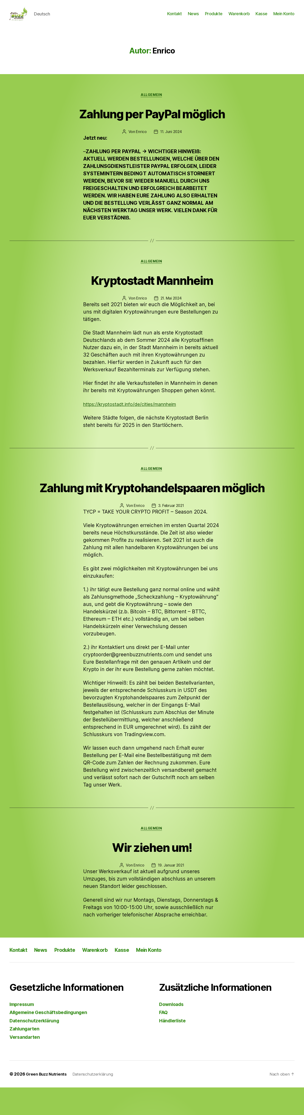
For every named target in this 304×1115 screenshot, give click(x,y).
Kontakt (174, 17)
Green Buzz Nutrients (48, 1101)
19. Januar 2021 (171, 893)
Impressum (23, 1032)
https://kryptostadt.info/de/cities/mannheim (134, 413)
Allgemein (152, 102)
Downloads (172, 1032)
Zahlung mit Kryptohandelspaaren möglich (152, 505)
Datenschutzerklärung (36, 1048)
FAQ (164, 1040)
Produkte (214, 17)
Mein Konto (283, 17)
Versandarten (26, 1064)
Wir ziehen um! (152, 874)
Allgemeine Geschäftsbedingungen (52, 1040)
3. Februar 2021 (171, 532)
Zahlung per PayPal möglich (152, 120)
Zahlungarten (26, 1056)
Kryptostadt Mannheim (152, 288)
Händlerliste (173, 1048)
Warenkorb (239, 17)
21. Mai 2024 (171, 307)
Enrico (140, 139)
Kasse (261, 17)
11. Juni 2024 (171, 139)
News (193, 17)
